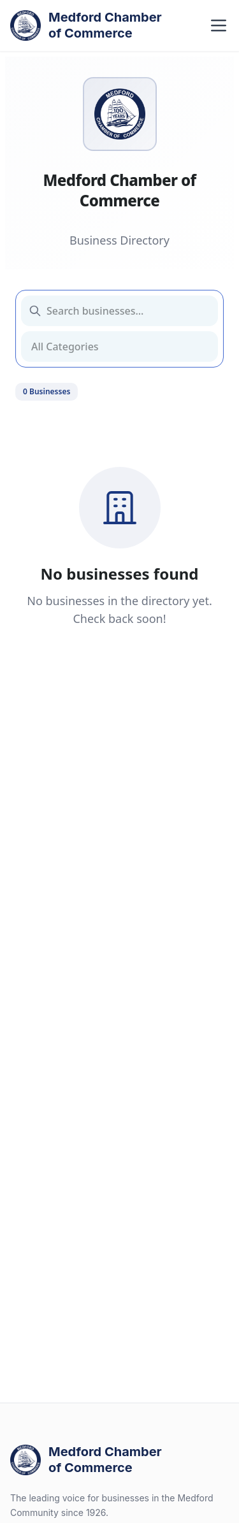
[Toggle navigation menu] (218, 25)
